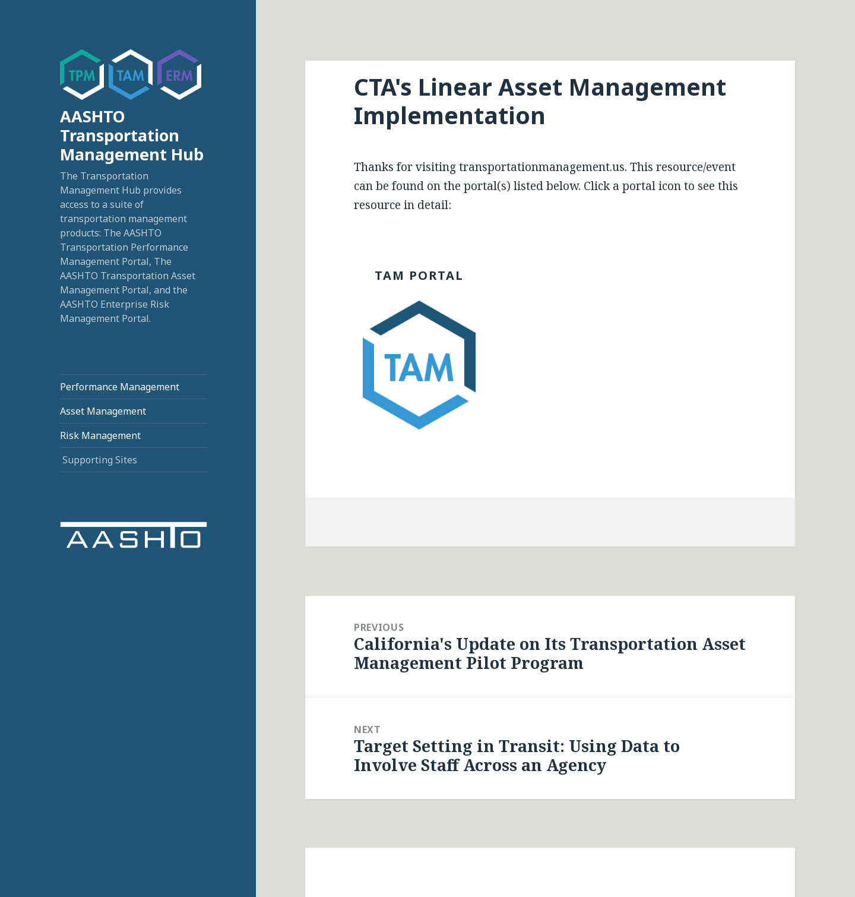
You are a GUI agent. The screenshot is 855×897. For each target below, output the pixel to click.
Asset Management (103, 411)
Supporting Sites (99, 459)
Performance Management (119, 386)
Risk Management (100, 435)
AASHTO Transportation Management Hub (132, 135)
